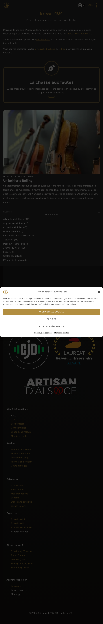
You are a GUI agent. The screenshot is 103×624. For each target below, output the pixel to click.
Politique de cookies (43, 333)
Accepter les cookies (51, 312)
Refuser (51, 319)
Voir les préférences (51, 326)
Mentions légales (61, 333)
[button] (99, 292)
